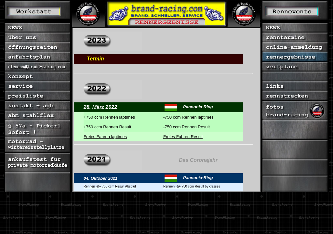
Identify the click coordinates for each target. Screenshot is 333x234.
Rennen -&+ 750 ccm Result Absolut (110, 186)
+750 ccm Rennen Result (107, 126)
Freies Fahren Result (183, 136)
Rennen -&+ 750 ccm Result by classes (191, 186)
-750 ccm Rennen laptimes (188, 117)
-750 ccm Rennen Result (186, 126)
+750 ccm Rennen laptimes (109, 117)
